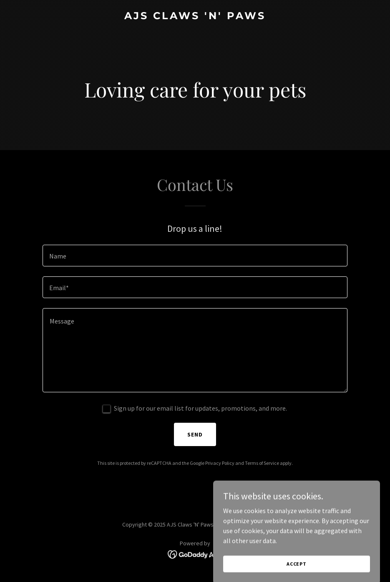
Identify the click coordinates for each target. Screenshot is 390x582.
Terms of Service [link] (262, 463)
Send (195, 434)
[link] (195, 17)
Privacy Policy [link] (219, 463)
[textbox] (195, 255)
